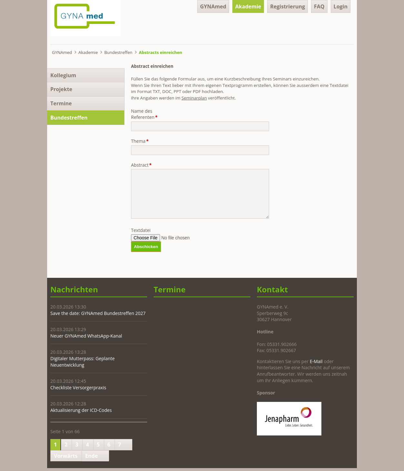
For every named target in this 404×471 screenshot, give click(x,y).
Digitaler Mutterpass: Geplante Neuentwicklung (82, 361)
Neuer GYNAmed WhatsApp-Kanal (86, 336)
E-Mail (316, 361)
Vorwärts (65, 455)
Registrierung (287, 6)
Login (341, 6)
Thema (141, 141)
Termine (61, 103)
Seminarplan (194, 98)
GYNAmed (213, 6)
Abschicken (146, 246)
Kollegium (63, 75)
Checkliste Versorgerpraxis (78, 387)
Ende (91, 455)
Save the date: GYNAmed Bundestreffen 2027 (98, 313)
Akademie (248, 6)
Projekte (61, 89)
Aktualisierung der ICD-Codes (81, 410)
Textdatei (141, 230)
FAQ (319, 6)
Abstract (141, 165)
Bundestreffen (118, 52)
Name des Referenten (144, 114)
